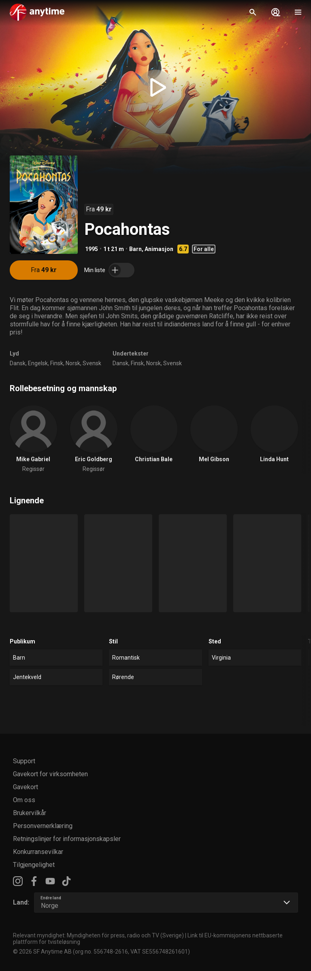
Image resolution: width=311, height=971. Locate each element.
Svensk (92, 363)
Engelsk (38, 363)
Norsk (73, 363)
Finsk (56, 363)
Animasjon (159, 249)
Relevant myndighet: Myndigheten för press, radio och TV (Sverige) (98, 935)
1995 (91, 249)
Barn (135, 249)
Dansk (18, 363)
